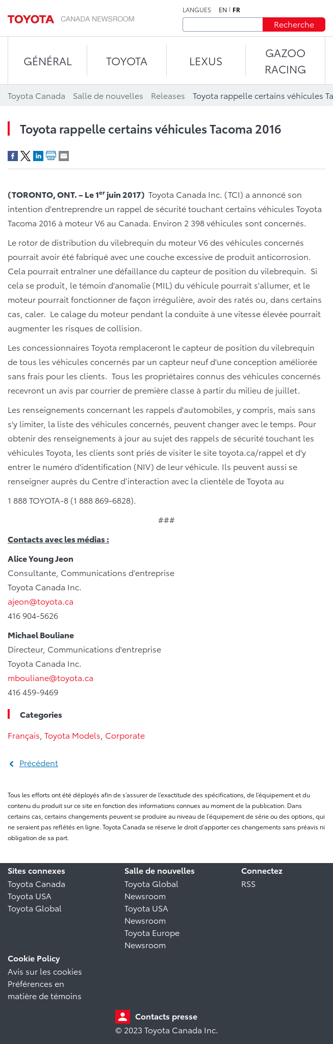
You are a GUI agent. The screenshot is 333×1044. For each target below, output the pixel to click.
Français (24, 735)
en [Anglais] (223, 9)
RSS (248, 883)
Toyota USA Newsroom (146, 914)
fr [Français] (236, 9)
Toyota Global (35, 908)
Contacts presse (166, 1016)
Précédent (38, 762)
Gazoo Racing (285, 60)
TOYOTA (126, 60)
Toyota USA (30, 895)
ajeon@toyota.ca (40, 601)
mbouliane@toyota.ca (50, 677)
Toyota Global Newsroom (151, 889)
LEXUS (205, 60)
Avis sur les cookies (45, 971)
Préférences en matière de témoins (45, 989)
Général (47, 60)
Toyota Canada (36, 883)
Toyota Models (72, 735)
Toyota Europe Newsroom (152, 938)
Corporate (125, 735)
